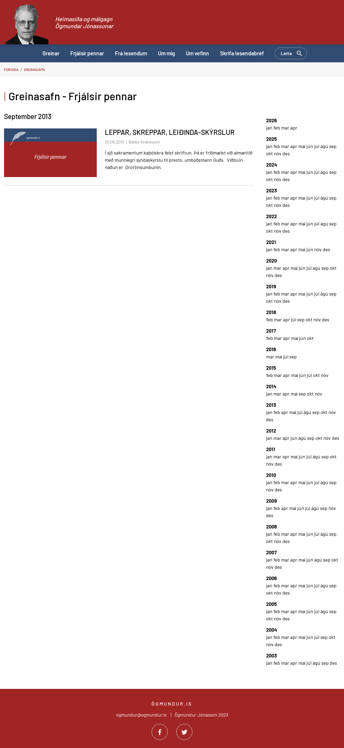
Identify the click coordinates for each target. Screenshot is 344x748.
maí (302, 146)
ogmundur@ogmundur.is (141, 715)
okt (270, 153)
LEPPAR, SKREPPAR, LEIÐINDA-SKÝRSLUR (170, 132)
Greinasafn (34, 69)
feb (277, 128)
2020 (271, 261)
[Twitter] (184, 732)
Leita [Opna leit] (286, 53)
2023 (271, 190)
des (286, 153)
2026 (271, 120)
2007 (271, 552)
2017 (271, 331)
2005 (271, 604)
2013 (271, 405)
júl (317, 146)
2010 (271, 475)
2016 (271, 349)
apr (293, 128)
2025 (271, 139)
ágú (324, 146)
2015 (271, 368)
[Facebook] (160, 732)
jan (269, 128)
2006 (271, 578)
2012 (271, 431)
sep (332, 146)
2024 (271, 165)
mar (285, 128)
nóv (278, 153)
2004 (271, 630)
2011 (270, 449)
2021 (271, 242)
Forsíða (11, 69)
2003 (271, 656)
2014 (271, 386)
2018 (271, 312)
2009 (271, 501)
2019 (271, 286)
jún (310, 146)
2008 (271, 527)
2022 (271, 216)
